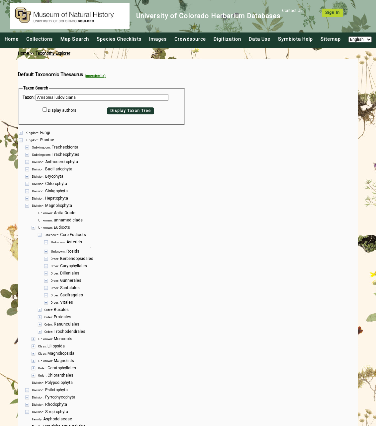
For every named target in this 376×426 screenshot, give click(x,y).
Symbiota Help (295, 39)
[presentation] (188, 267)
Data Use (259, 39)
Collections (39, 39)
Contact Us (292, 10)
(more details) (95, 76)
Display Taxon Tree (130, 110)
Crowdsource (190, 39)
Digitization (227, 39)
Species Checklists (119, 39)
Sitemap (331, 39)
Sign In (332, 12)
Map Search (74, 39)
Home (12, 39)
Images (158, 39)
